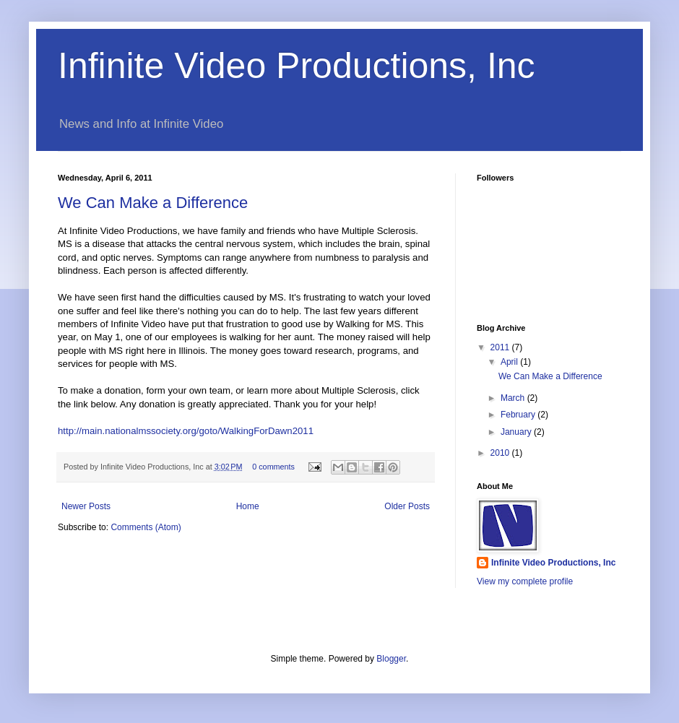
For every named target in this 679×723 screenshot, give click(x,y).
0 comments (273, 466)
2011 (501, 347)
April (510, 362)
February (519, 415)
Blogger (391, 659)
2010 (501, 453)
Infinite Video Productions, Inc (296, 66)
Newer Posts (86, 506)
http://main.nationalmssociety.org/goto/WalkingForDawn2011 (185, 430)
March (514, 398)
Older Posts (407, 506)
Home (247, 506)
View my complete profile (525, 581)
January (517, 432)
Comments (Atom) (146, 527)
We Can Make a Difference (153, 203)
